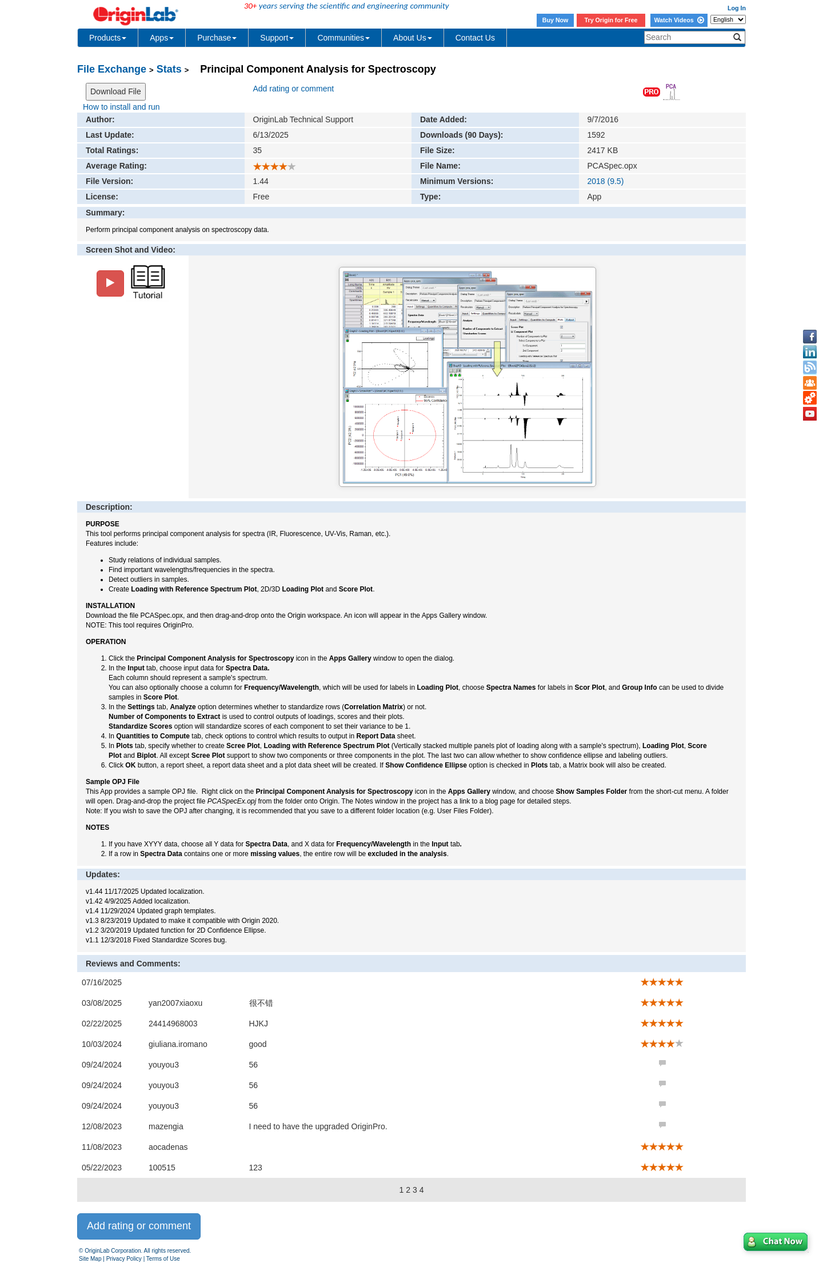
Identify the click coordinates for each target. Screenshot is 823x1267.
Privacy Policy (124, 1259)
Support (277, 37)
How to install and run (121, 106)
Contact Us (475, 37)
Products (107, 37)
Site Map (90, 1259)
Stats (169, 69)
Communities (343, 37)
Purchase (217, 37)
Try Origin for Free (611, 20)
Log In (737, 8)
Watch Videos (679, 20)
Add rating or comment (293, 88)
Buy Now (555, 20)
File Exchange (111, 69)
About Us (412, 37)
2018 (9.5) (606, 181)
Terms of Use (163, 1259)
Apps (162, 37)
